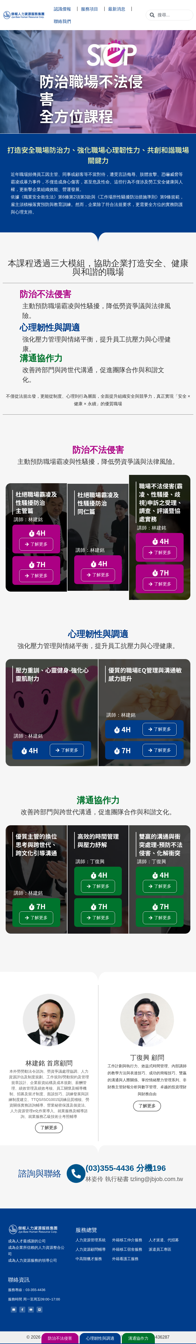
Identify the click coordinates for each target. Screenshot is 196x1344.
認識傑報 (64, 9)
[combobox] (169, 15)
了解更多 (49, 1127)
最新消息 (118, 9)
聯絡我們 (64, 21)
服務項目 (91, 9)
